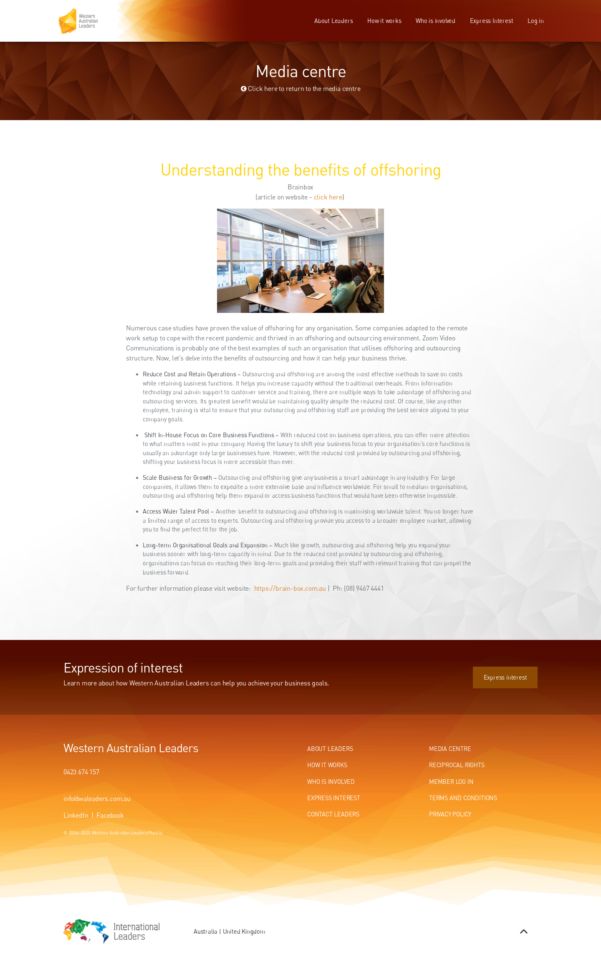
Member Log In (451, 781)
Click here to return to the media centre (301, 88)
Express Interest (491, 20)
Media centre (450, 748)
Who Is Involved (331, 781)
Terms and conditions (463, 797)
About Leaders (333, 20)
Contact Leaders (333, 814)
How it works (384, 20)
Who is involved (435, 20)
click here (328, 197)
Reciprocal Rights (457, 764)
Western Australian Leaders (130, 747)
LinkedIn (75, 815)
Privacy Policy (450, 814)
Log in (536, 20)
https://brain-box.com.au (291, 588)
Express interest (516, 671)
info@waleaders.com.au (97, 798)
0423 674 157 (81, 772)
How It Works (327, 764)
